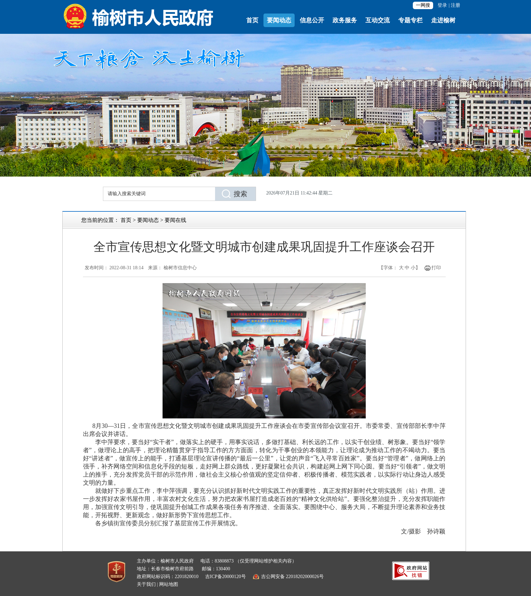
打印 (436, 267)
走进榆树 (443, 20)
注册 (455, 5)
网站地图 (168, 584)
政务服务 (345, 20)
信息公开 (312, 20)
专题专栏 (410, 20)
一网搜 (423, 5)
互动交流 (377, 20)
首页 (252, 20)
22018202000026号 (305, 576)
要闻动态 (279, 20)
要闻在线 (175, 220)
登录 (442, 5)
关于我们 (146, 584)
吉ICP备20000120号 (225, 576)
